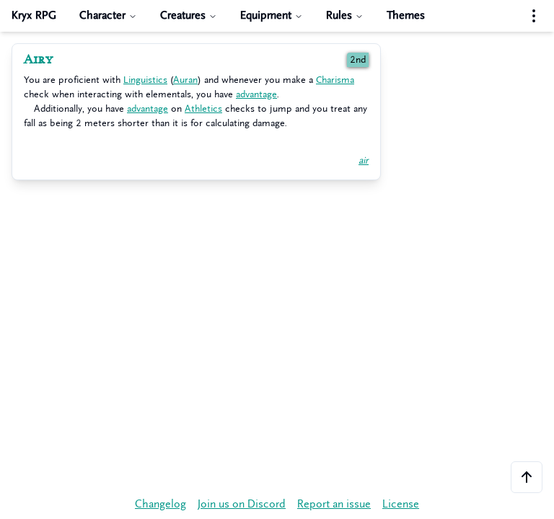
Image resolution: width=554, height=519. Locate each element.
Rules (345, 15)
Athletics (203, 108)
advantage (256, 94)
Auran (185, 79)
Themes (406, 15)
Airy (38, 60)
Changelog (160, 504)
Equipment (271, 15)
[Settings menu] (534, 16)
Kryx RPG (34, 15)
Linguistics (145, 79)
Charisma (335, 79)
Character (108, 15)
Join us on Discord (242, 504)
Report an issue (334, 504)
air (364, 160)
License (400, 504)
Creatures (188, 15)
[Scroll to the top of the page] (526, 477)
